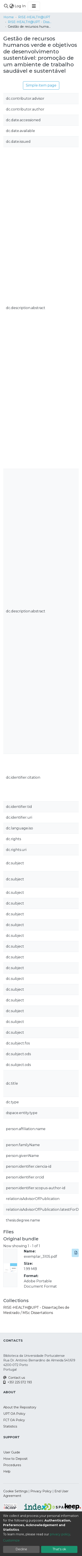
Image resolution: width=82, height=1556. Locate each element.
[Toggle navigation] (34, 6)
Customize (11, 1540)
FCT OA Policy (14, 1420)
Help (6, 1471)
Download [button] (77, 1253)
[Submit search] (6, 6)
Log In (20, 6)
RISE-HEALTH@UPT (34, 17)
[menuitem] (11, 6)
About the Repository (19, 1407)
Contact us (14, 1378)
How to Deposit (15, 1459)
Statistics (10, 1426)
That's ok (59, 1549)
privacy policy (60, 1534)
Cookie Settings (15, 1491)
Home (8, 17)
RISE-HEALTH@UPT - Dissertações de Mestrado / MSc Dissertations (30, 22)
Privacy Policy (41, 1491)
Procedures (12, 1465)
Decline (21, 1549)
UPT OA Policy (14, 1414)
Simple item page (41, 85)
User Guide (11, 1452)
